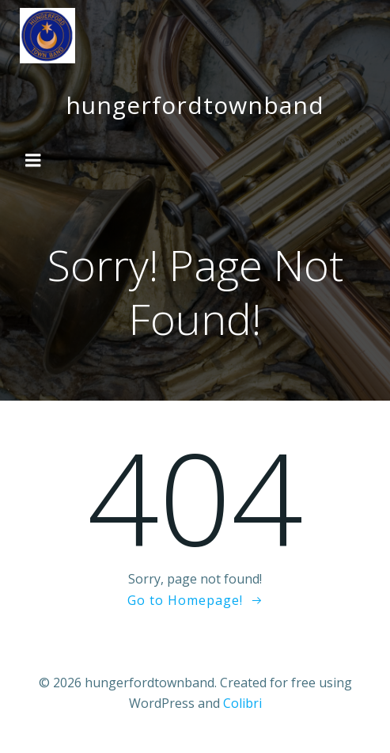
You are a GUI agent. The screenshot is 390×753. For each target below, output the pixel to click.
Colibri (242, 703)
